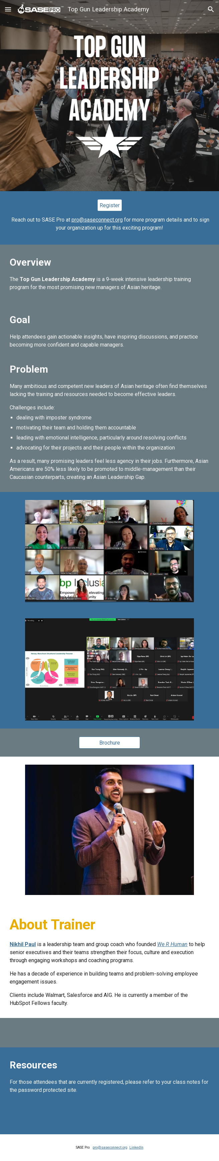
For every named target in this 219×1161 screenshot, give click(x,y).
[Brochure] (109, 742)
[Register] (110, 205)
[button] (8, 9)
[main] (109, 224)
